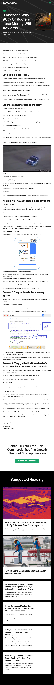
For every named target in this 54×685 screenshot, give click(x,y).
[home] (10, 3)
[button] (50, 3)
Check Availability (27, 461)
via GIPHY (5, 173)
